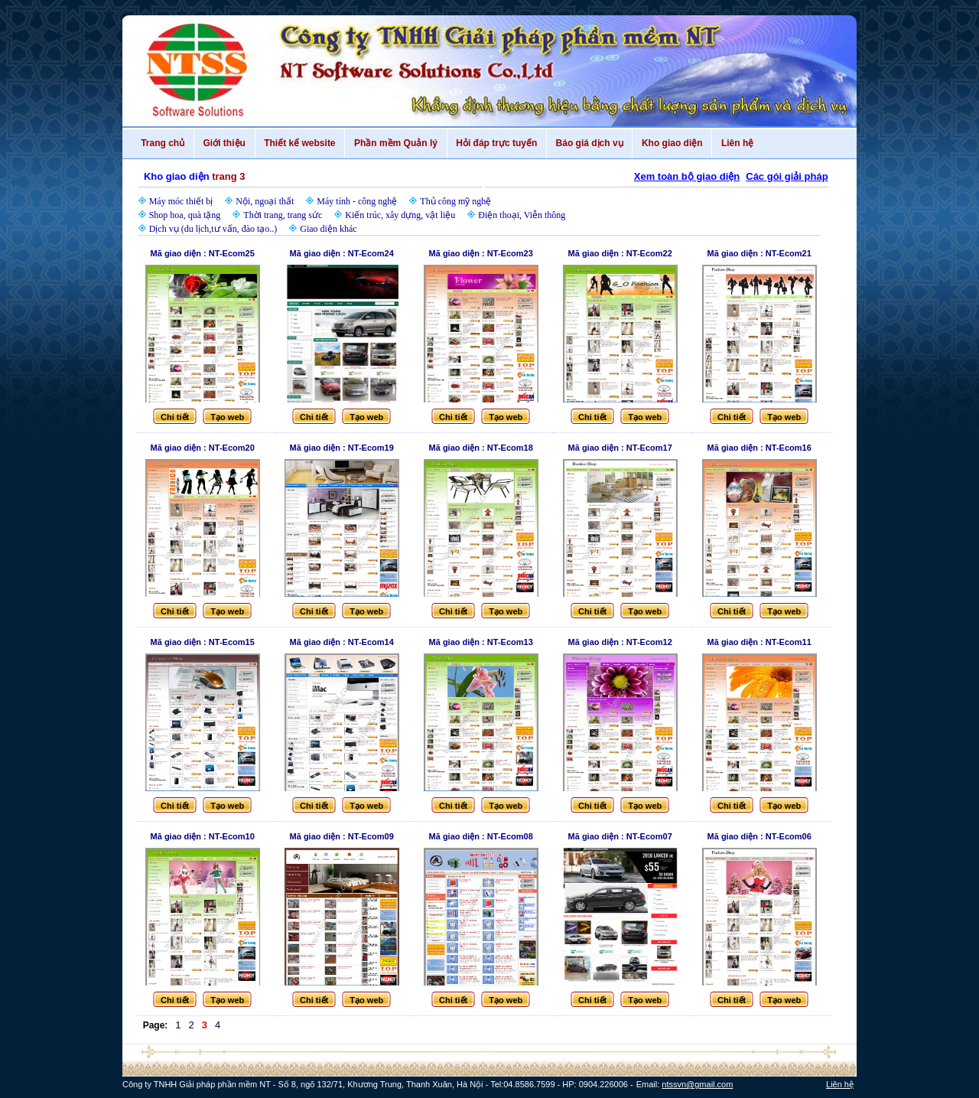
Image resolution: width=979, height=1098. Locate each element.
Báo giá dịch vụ (589, 143)
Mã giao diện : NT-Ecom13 (481, 642)
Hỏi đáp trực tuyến (496, 143)
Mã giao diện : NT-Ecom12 (620, 642)
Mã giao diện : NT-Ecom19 (342, 447)
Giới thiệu (224, 143)
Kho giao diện (671, 143)
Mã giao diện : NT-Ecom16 (759, 447)
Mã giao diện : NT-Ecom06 (759, 836)
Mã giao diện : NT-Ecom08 (481, 836)
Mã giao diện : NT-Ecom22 (620, 253)
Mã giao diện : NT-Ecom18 (481, 447)
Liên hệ (737, 143)
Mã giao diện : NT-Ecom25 (203, 253)
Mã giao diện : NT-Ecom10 (203, 836)
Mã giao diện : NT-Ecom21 (759, 253)
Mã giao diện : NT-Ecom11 (759, 642)
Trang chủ (163, 143)
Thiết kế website (300, 143)
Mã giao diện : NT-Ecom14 (342, 642)
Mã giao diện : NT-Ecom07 (620, 836)
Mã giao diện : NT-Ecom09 (342, 836)
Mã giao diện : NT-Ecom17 (620, 447)
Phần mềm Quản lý (395, 143)
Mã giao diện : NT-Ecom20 (203, 447)
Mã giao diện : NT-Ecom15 (203, 642)
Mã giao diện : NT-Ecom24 (342, 253)
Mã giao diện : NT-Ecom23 (481, 253)
